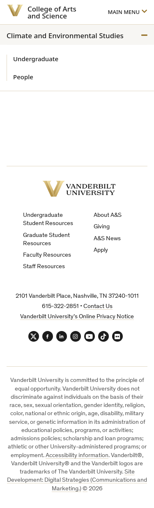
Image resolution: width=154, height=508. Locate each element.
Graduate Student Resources (46, 239)
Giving (102, 227)
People (23, 77)
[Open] (127, 12)
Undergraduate (35, 59)
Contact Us (98, 306)
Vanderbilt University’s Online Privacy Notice (77, 317)
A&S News (107, 239)
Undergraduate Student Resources (48, 219)
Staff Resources (44, 267)
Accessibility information (77, 456)
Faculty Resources (47, 255)
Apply (101, 250)
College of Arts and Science (52, 12)
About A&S (108, 215)
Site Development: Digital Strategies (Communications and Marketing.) (77, 480)
